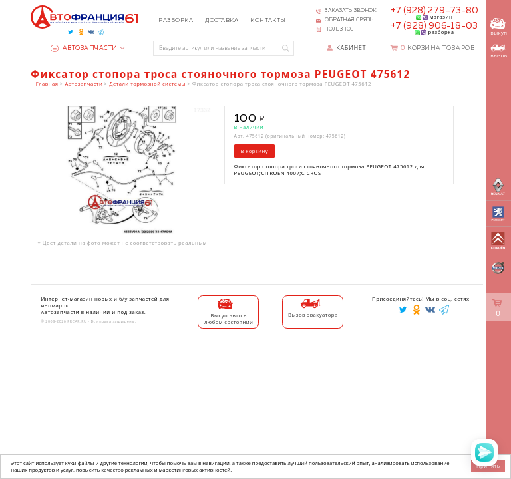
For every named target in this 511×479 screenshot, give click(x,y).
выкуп (498, 27)
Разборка (175, 20)
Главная (47, 83)
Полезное (339, 29)
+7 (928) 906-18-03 (434, 26)
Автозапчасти (84, 48)
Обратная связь (349, 20)
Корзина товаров (437, 48)
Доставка (221, 20)
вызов (498, 51)
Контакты (267, 20)
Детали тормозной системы (147, 83)
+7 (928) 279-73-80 (434, 10)
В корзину (254, 151)
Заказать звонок (351, 10)
